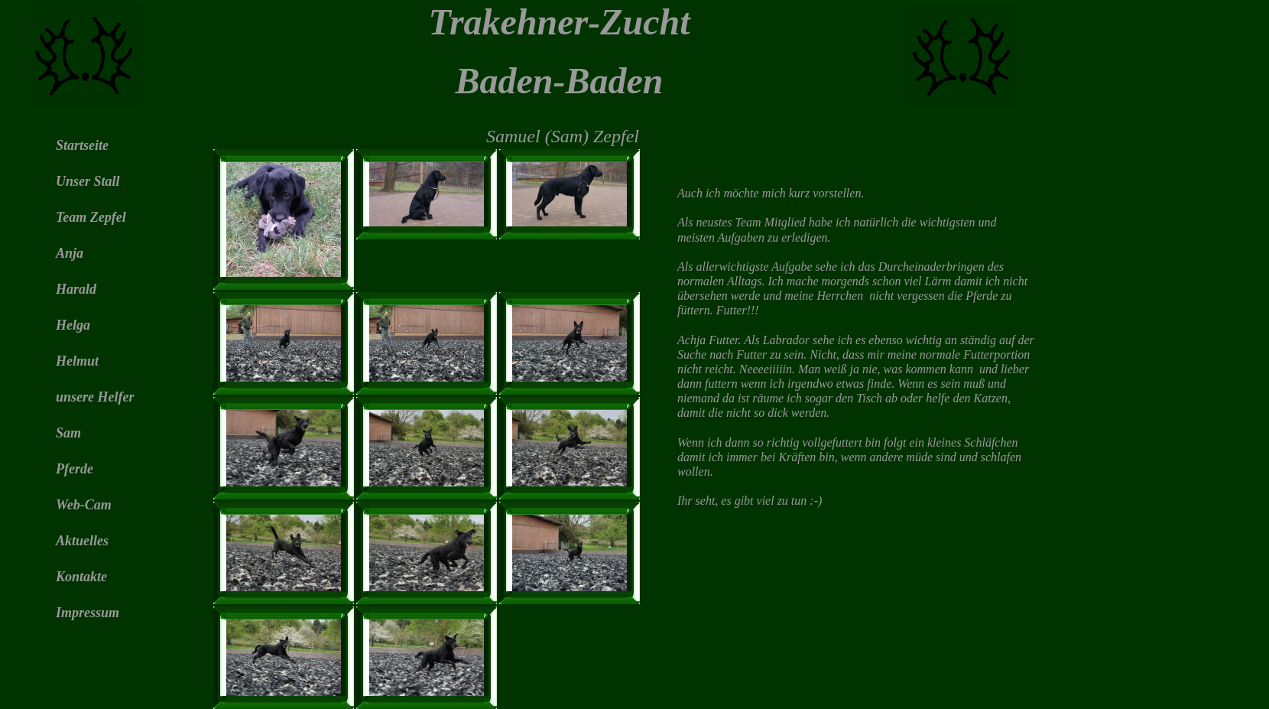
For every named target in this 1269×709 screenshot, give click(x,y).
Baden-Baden (559, 80)
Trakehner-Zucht (559, 22)
